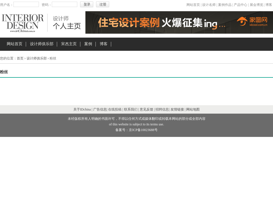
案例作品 (225, 5)
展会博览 (256, 5)
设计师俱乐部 (41, 44)
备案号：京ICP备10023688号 (136, 130)
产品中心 (240, 5)
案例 (88, 44)
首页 (20, 58)
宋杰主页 (69, 44)
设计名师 (209, 5)
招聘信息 (162, 109)
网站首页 (193, 5)
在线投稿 (115, 109)
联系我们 (130, 109)
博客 (268, 5)
